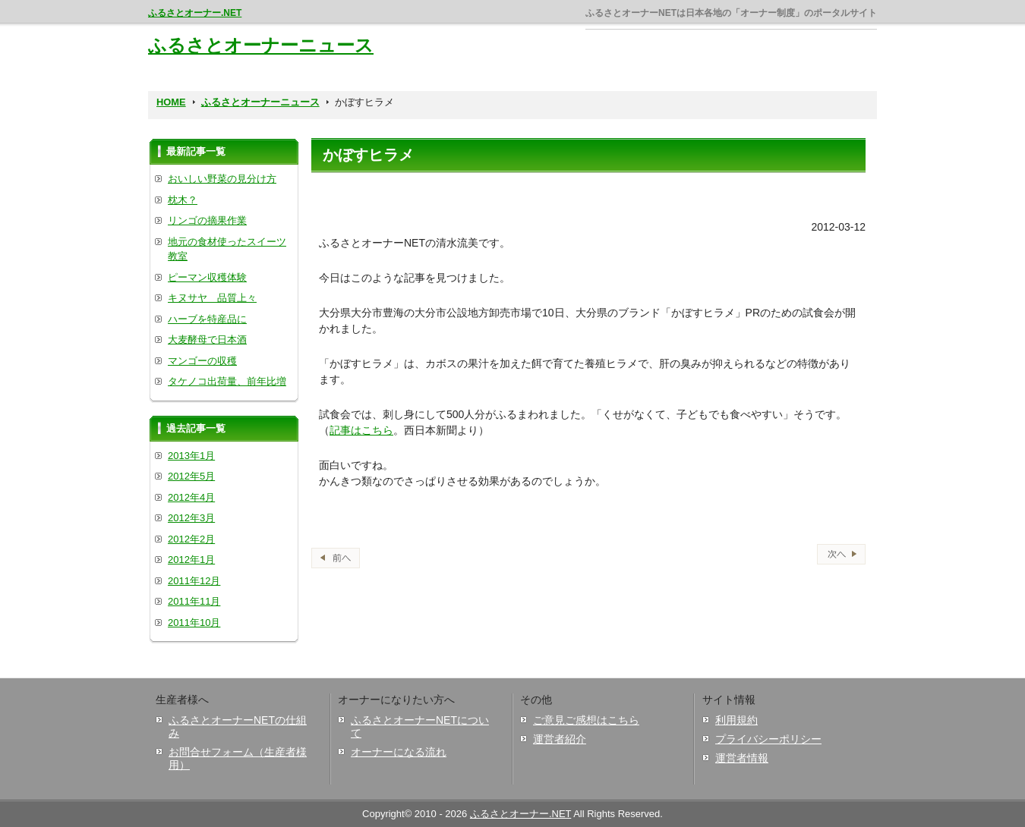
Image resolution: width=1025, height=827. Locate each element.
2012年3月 (191, 518)
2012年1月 (191, 559)
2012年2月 (191, 539)
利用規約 (736, 720)
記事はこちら (361, 430)
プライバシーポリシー (768, 739)
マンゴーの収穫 (202, 360)
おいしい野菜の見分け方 (222, 178)
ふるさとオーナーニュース (261, 45)
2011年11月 (194, 601)
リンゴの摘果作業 (207, 220)
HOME (171, 102)
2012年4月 (191, 497)
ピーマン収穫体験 (207, 277)
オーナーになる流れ (398, 752)
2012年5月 (191, 476)
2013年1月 (191, 455)
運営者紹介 (559, 739)
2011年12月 (194, 580)
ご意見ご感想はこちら (586, 720)
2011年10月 (194, 622)
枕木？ (182, 200)
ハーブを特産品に (207, 319)
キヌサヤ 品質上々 (212, 297)
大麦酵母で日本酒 (207, 339)
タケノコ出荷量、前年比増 (227, 381)
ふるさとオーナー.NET (194, 13)
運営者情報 (741, 758)
